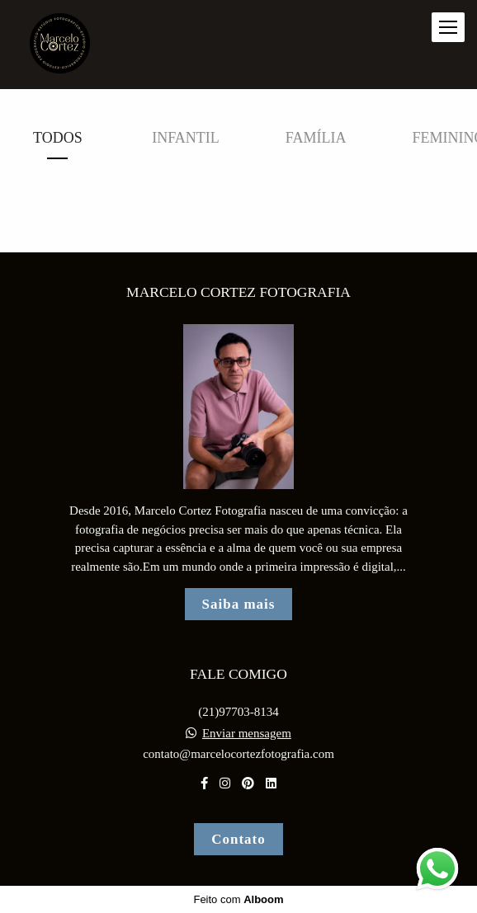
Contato (238, 839)
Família (316, 137)
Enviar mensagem (246, 733)
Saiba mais (239, 604)
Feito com (238, 899)
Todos (58, 137)
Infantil (186, 137)
